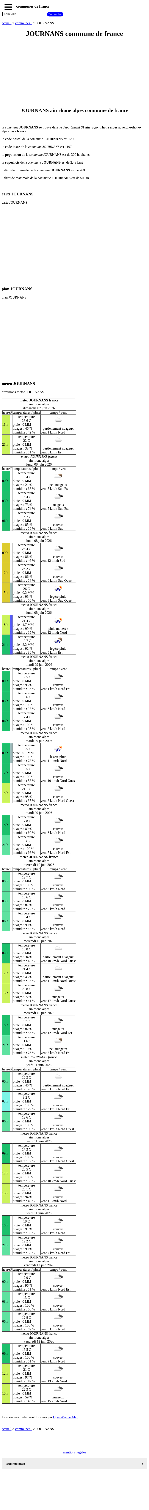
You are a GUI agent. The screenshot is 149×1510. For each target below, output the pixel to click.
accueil (6, 23)
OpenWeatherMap (65, 1417)
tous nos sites (15, 1463)
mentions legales (74, 1452)
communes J (23, 23)
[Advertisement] (74, 72)
